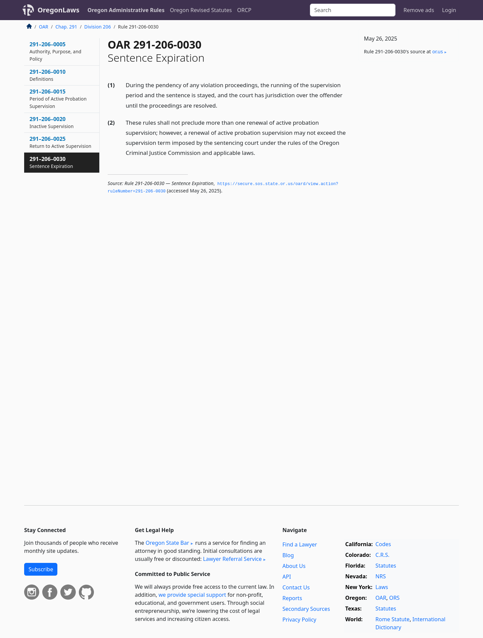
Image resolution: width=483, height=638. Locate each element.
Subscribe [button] (41, 569)
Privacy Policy (299, 619)
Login (449, 10)
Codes (383, 544)
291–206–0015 (58, 98)
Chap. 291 (66, 26)
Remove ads (419, 10)
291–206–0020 (51, 122)
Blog (288, 555)
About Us (294, 566)
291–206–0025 (60, 142)
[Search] (352, 10)
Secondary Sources (306, 609)
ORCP (244, 10)
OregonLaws (58, 9)
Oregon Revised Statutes (201, 10)
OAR (43, 26)
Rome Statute (392, 619)
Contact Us (296, 587)
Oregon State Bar (167, 542)
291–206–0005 (55, 51)
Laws (381, 587)
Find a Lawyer (299, 544)
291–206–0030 (51, 162)
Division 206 (97, 26)
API (286, 576)
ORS (394, 597)
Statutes (385, 565)
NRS (380, 576)
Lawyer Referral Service (232, 559)
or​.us (437, 51)
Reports (292, 598)
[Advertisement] (408, 171)
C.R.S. (382, 555)
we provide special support (192, 594)
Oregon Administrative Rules (126, 10)
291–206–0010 (48, 75)
